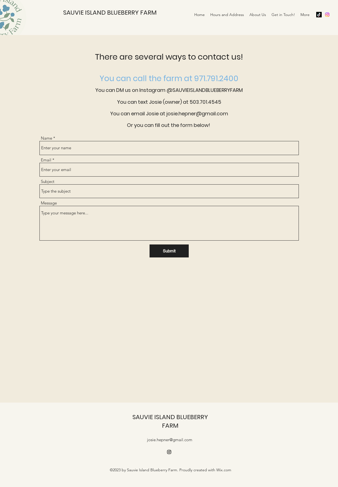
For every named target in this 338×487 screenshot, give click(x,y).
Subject (47, 181)
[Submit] (169, 250)
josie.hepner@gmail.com (169, 439)
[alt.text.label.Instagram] (327, 14)
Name (46, 138)
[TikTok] (319, 14)
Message (49, 203)
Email (46, 160)
